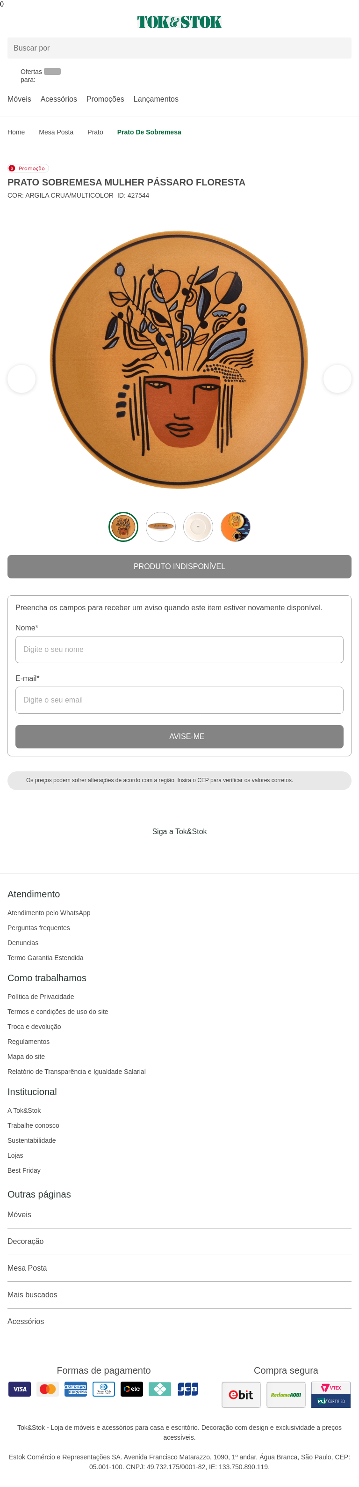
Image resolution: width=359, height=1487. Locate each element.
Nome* (26, 628)
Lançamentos (156, 99)
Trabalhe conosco (33, 1125)
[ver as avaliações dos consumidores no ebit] (241, 1395)
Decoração (179, 1241)
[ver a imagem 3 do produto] (198, 527)
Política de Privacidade (40, 996)
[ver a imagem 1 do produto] (123, 527)
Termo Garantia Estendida (45, 958)
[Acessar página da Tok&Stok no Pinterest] (192, 850)
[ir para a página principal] (179, 22)
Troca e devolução (34, 1026)
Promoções (105, 99)
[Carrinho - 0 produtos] (346, 22)
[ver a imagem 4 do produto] (236, 527)
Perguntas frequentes (38, 928)
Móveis (19, 99)
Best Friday (24, 1170)
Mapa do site (26, 1056)
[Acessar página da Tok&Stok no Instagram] (166, 850)
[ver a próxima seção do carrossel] (21, 379)
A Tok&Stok (24, 1110)
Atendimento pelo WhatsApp (48, 913)
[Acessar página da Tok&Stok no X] (218, 850)
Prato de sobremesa (149, 132)
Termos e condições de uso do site (57, 1011)
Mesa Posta (56, 132)
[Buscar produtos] (179, 48)
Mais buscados (179, 1295)
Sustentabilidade (31, 1140)
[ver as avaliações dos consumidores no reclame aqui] (286, 1395)
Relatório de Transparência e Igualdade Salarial (76, 1071)
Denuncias (22, 943)
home (16, 132)
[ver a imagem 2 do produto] (161, 527)
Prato (95, 132)
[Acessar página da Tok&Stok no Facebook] (140, 850)
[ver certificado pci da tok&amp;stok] (331, 1395)
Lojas (15, 1155)
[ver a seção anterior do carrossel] (337, 379)
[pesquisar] (340, 47)
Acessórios (59, 99)
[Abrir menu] (59, 22)
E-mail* (27, 678)
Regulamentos (28, 1041)
